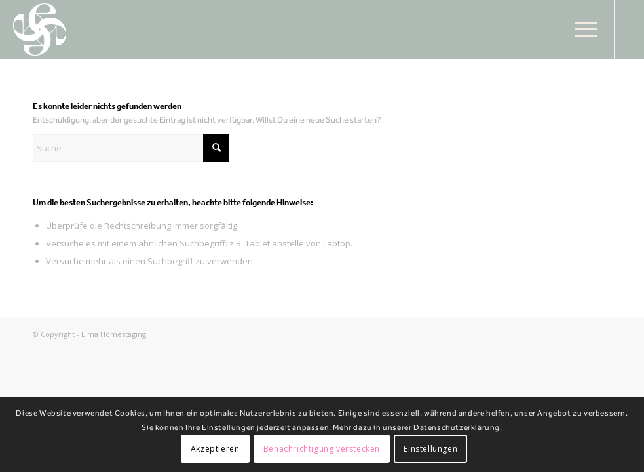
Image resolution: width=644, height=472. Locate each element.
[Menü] (579, 29)
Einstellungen (430, 448)
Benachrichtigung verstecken (321, 448)
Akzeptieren (215, 448)
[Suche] (131, 148)
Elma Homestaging (113, 334)
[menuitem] (579, 29)
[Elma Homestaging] (40, 29)
